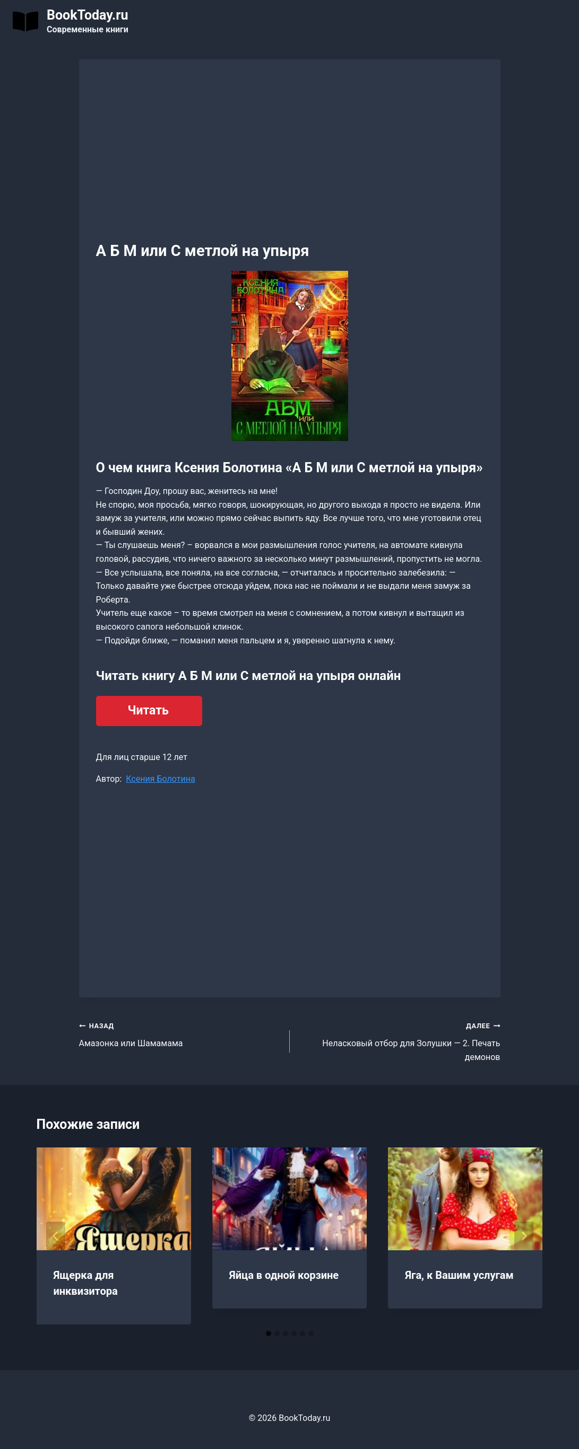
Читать (148, 710)
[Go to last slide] (55, 1236)
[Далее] (523, 1236)
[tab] (268, 1333)
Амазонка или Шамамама (180, 1033)
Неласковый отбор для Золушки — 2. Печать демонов (399, 1040)
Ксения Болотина (160, 779)
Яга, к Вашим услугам (459, 1275)
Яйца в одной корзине (284, 1275)
